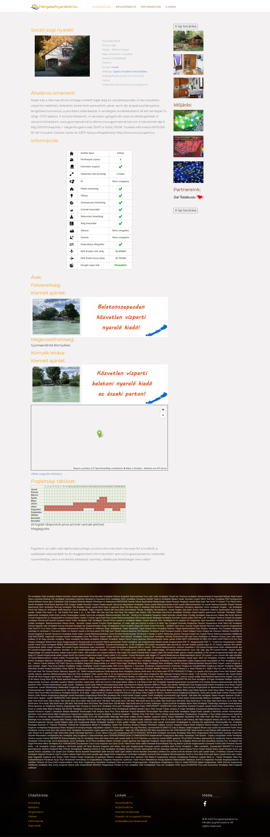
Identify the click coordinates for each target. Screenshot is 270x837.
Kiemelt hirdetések (127, 811)
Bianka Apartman (144, 685)
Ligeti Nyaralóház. (209, 620)
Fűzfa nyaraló (97, 674)
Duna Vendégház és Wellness (206, 637)
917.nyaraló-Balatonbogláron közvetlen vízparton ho (97, 650)
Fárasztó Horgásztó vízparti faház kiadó (189, 602)
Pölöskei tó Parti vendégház (126, 765)
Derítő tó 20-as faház (195, 754)
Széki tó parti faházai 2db (187, 720)
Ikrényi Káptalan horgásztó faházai (152, 717)
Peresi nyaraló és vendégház (123, 620)
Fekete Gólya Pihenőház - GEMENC (159, 626)
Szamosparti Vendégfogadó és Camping (182, 722)
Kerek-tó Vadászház (175, 607)
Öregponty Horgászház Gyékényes (118, 760)
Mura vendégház (166, 663)
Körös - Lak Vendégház (39, 746)
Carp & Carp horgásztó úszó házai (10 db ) (107, 744)
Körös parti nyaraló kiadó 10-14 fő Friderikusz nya (130, 738)
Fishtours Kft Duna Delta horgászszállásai (55, 762)
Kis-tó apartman (47, 733)
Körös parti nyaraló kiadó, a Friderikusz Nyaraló (213, 752)
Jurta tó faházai (178, 728)
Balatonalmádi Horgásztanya (162, 735)
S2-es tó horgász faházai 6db (135, 690)
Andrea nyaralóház (43, 752)
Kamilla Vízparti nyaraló (137, 695)
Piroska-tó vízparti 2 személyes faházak (52, 711)
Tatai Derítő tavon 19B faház (61, 703)
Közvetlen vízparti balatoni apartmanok (200, 612)
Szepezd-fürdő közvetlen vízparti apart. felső (184, 658)
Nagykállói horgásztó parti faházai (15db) (51, 757)
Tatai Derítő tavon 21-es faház (225, 701)
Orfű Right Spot (107, 631)
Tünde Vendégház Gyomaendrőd (162, 695)
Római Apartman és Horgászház (42, 706)
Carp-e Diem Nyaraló (153, 709)
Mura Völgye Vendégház (148, 663)
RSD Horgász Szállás (73, 604)
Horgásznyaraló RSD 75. (179, 642)
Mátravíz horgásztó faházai (119, 757)
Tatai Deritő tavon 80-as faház (148, 701)
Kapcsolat (34, 825)
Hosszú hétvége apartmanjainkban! (170, 714)
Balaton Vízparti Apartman (147, 620)
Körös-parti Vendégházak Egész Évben (129, 706)
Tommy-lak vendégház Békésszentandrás (104, 615)
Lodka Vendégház (161, 596)
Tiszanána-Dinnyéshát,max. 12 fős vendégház (125, 645)
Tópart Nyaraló (145, 628)
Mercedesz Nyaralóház (185, 735)
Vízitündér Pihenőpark (226, 612)
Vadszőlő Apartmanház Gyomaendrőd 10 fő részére (189, 682)
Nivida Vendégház (234, 735)
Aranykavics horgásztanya (86, 695)
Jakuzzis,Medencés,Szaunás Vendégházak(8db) (68, 717)
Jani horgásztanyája (146, 642)
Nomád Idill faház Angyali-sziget (41, 677)
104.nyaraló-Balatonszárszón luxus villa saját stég (188, 650)
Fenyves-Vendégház (103, 714)
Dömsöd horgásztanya (232, 762)
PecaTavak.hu (124, 802)
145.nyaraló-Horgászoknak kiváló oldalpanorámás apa (219, 647)
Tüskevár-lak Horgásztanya (80, 725)
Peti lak (156, 749)
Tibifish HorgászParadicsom (93, 671)
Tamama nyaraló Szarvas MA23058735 (45, 738)
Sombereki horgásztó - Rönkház (126, 714)
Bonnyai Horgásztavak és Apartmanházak (206, 687)
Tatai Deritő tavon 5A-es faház (73, 701)
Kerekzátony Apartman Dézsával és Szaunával (85, 599)
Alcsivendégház (162, 744)
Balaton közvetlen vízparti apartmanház (73, 596)
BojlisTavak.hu (124, 807)
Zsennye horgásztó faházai (178, 725)
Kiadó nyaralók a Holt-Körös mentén (213, 711)
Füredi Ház (33, 610)
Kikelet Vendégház (216, 685)
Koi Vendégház (145, 615)
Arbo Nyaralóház (209, 741)
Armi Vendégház (105, 706)
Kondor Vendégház (156, 677)
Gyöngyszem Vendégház (135, 679)
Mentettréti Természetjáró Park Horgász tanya (90, 711)
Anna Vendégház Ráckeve (163, 628)
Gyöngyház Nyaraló (145, 599)
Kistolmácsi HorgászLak (182, 666)
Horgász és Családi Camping (225, 725)
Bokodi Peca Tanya (54, 642)
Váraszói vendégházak (179, 757)
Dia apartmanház (208, 722)
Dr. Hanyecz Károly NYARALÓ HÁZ (106, 677)
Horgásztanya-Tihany (57, 728)
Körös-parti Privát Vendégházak (115, 709)
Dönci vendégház (113, 599)
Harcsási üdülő (113, 752)
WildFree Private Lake (162, 685)
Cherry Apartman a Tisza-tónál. (131, 666)
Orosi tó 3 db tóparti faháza (116, 682)
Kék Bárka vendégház (90, 639)
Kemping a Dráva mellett (148, 698)
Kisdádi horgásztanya (97, 669)
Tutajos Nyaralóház (130, 628)
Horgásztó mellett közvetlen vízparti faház (170, 615)
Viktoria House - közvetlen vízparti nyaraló (80, 623)
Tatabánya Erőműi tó (92, 749)
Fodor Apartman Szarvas (77, 698)
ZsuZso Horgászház (201, 610)
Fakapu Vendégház (84, 666)
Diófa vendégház (48, 596)
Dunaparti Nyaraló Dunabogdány (69, 637)
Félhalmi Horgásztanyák (102, 687)
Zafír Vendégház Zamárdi (99, 620)
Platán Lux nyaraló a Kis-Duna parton (203, 671)
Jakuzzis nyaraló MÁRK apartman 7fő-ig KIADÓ (172, 738)
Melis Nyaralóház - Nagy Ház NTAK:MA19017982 (130, 730)
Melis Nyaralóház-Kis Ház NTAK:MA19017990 (171, 730)
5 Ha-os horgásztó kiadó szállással (137, 720)
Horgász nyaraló (136, 722)
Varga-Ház (139, 626)
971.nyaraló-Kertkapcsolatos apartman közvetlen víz (51, 650)
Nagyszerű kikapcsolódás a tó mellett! (100, 663)
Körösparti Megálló (153, 669)
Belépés (33, 807)
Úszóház (204, 674)
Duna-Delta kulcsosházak (126, 610)
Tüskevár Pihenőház (59, 725)
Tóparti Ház (117, 725)
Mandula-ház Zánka (121, 687)
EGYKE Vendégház (74, 709)
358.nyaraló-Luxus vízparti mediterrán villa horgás (106, 653)
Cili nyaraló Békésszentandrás (215, 604)
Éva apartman (82, 744)
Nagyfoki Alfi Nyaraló (157, 690)
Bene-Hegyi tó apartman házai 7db (113, 607)
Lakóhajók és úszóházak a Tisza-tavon (44, 631)
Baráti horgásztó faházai (201, 725)
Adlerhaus (49, 661)
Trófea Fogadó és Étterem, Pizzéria (157, 693)
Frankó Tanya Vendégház (46, 645)
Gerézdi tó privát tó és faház (152, 623)
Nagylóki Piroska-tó (46, 754)
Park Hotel (201, 717)
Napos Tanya (182, 687)
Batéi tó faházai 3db (57, 709)
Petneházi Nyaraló (234, 744)
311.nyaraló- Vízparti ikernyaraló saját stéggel (137, 655)
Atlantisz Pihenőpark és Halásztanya (101, 602)
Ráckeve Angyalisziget (66, 706)
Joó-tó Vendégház (78, 741)
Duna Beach (230, 685)
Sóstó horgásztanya (119, 754)
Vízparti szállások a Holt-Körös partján (66, 746)
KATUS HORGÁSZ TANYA (141, 733)
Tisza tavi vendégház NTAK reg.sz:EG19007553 (177, 765)
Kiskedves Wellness (221, 631)
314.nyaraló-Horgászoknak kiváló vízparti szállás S (96, 655)
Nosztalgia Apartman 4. (113, 698)
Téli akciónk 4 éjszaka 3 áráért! (150, 634)
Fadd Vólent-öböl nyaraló (64, 733)
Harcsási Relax (211, 663)
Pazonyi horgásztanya (181, 693)
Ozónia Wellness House (38, 602)
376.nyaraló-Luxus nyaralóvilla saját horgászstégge (143, 650)
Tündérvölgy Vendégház (218, 703)
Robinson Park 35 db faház (164, 720)
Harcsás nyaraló (53, 722)
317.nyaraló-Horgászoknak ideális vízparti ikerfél (53, 655)
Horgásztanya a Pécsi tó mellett (175, 762)
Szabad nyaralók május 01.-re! (203, 645)
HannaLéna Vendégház (62, 634)
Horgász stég (91, 728)
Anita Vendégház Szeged (186, 711)
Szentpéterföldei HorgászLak (205, 666)
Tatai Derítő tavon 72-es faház (199, 701)
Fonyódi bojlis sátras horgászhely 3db (147, 674)
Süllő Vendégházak (147, 765)
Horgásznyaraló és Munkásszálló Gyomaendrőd (82, 642)
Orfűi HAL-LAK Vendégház (205, 618)
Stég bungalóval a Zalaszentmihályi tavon (91, 735)
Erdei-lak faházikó (185, 752)
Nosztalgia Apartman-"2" (39, 725)
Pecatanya (49, 760)
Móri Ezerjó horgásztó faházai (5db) (64, 765)
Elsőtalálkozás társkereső (131, 821)
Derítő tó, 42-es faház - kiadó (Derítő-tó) (88, 693)
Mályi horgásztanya (62, 714)
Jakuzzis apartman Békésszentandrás (51, 674)
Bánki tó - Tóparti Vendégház (220, 757)
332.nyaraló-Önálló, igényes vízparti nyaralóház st (184, 653)
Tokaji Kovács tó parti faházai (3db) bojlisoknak (211, 730)
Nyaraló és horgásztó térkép (133, 816)
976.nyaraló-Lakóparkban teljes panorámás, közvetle (167, 645)
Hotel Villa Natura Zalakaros (217, 717)
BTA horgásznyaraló (144, 618)
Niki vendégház (205, 695)
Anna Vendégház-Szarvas (130, 671)
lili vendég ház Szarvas (223, 738)
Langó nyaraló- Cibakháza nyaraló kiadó (79, 685)
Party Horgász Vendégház (207, 628)
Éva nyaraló (171, 752)
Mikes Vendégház (50, 744)
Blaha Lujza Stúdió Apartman (195, 690)
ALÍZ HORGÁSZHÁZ (67, 744)
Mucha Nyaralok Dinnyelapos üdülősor (150, 752)
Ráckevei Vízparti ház (226, 618)
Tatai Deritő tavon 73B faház (123, 701)
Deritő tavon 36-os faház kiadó (154, 671)
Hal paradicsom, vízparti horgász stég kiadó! (173, 610)
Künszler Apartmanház (143, 749)
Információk (151, 6)
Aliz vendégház (235, 722)
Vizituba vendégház (145, 610)
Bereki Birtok (161, 607)
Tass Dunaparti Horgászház (230, 628)
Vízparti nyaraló (91, 607)
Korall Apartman (235, 703)
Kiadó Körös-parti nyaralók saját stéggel (93, 754)
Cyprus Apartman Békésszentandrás (147, 639)
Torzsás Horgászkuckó (38, 618)
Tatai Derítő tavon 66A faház (173, 701)
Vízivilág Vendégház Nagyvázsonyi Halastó (206, 615)
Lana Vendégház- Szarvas (176, 677)
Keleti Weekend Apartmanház (213, 677)
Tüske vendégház (73, 639)
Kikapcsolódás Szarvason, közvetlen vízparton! (48, 682)
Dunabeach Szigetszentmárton (158, 666)
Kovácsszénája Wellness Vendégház (206, 698)
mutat (115, 67)
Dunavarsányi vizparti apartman (95, 730)
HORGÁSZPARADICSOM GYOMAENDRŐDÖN (129, 735)
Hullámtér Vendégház (109, 639)
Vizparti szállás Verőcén (110, 637)
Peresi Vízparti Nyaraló (203, 749)
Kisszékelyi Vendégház (106, 762)
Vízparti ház (174, 596)
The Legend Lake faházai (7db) (138, 612)
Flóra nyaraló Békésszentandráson (121, 618)
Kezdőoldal (101, 6)
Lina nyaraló (57, 752)
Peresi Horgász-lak (204, 631)
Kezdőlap (34, 802)
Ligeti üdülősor (126, 752)
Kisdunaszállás (222, 722)
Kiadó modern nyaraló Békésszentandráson (91, 634)
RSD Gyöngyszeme (233, 599)
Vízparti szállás (194, 677)
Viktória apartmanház (112, 642)
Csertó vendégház (212, 607)
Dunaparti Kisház (64, 620)
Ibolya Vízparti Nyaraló (222, 749)
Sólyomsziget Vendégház (154, 637)
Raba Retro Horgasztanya (198, 733)
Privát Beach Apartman (54, 604)
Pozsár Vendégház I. (184, 746)
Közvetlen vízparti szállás (183, 618)
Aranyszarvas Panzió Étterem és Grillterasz (86, 628)
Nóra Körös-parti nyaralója (220, 733)
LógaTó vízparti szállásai (65, 754)
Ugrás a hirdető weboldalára (130, 71)
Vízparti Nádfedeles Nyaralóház (181, 717)
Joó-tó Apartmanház (61, 741)
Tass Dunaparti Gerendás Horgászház (181, 623)
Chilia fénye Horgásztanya (84, 762)
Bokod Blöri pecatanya (107, 695)
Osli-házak (157, 612)
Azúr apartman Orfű (140, 757)
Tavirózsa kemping (131, 725)
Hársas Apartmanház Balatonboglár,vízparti (153, 602)
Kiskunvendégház (69, 738)
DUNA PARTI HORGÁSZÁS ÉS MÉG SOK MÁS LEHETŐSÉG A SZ (205, 639)
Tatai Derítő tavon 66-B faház (86, 703)
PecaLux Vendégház (143, 661)
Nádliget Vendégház (233, 679)
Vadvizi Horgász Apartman (223, 695)
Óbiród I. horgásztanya (135, 669)
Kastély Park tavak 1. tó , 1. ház (76, 612)
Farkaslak (151, 744)
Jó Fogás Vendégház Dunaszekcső (193, 709)
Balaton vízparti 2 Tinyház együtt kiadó (89, 618)
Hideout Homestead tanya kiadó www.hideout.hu (116, 685)
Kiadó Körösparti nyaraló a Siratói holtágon (178, 631)
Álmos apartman (137, 687)
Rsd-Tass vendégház (216, 599)
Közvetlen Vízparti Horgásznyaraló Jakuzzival (102, 604)
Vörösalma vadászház (194, 607)
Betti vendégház (160, 733)
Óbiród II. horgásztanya (78, 669)
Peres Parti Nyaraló (228, 671)
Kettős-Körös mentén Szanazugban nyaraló (67, 615)
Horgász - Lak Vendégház (231, 607)
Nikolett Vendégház (226, 666)
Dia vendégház (158, 658)
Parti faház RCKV (109, 661)
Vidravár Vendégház (82, 677)
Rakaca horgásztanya (50, 695)
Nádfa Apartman (65, 610)
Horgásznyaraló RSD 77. (201, 642)
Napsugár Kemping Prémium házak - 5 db (182, 674)
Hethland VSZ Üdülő (56, 663)
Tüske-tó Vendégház (163, 599)
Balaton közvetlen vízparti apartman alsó (123, 741)
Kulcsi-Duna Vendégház (172, 612)
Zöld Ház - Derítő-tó (130, 615)
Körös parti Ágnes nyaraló (215, 754)
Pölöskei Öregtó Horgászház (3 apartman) (88, 757)
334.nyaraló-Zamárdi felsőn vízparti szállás (145, 653)
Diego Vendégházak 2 (111, 626)
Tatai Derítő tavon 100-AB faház (112, 703)
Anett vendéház (128, 626)
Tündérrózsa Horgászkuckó (224, 642)
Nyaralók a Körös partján (118, 722)
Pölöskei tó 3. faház (169, 669)
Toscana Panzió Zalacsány (57, 671)
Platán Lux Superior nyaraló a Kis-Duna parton (81, 631)
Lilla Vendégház (58, 599)
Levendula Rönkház (42, 599)
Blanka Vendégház (98, 722)
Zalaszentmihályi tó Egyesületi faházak (213, 596)
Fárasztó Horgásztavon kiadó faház (213, 623)
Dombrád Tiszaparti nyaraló (200, 706)
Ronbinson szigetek (198, 757)
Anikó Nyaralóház (180, 706)
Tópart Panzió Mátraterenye (145, 760)
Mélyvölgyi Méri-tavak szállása (123, 717)
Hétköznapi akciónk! (172, 634)
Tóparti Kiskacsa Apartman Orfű (128, 631)
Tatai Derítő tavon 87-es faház (139, 703)
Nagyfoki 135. (75, 671)
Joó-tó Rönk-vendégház (96, 741)
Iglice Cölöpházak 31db (59, 602)
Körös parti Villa (53, 730)
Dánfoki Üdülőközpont (181, 685)
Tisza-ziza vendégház (74, 663)
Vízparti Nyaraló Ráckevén (204, 626)
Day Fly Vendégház (85, 738)
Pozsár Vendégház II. (64, 677)
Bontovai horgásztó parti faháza (107, 746)
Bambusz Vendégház (151, 631)
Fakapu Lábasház (223, 645)
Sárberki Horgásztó (50, 749)
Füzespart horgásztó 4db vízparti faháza (225, 674)
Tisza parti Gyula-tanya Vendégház (213, 765)
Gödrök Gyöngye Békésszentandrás (189, 663)
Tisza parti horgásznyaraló (132, 746)
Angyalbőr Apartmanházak (132, 596)
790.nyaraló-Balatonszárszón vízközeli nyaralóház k (174, 647)
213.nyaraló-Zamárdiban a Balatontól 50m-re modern (129, 647)
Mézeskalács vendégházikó (47, 735)
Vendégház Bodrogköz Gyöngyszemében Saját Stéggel (77, 661)
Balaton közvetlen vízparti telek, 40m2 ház (86, 682)
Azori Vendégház (46, 607)
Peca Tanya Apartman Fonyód (123, 711)
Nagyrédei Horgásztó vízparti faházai (157, 741)
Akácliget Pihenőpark (87, 720)
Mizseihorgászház (178, 754)
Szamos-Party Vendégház (70, 730)
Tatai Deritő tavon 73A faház (99, 701)
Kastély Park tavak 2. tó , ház (49, 612)
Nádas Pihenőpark (227, 690)
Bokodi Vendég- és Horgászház (135, 677)
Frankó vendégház (130, 642)
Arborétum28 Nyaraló (47, 620)
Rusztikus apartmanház (203, 738)
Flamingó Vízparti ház (190, 634)
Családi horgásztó (193, 728)
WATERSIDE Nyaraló (126, 602)
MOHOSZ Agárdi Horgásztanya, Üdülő (206, 762)
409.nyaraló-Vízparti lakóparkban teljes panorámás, (84, 647)
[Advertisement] (188, 274)
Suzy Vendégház (108, 749)
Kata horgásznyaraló (199, 685)
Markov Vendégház (114, 690)
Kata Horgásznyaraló (116, 669)
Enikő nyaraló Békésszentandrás (187, 604)
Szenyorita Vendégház (177, 733)
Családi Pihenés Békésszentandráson (216, 634)
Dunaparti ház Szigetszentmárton (88, 626)
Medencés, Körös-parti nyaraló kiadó (206, 693)
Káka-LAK (71, 674)
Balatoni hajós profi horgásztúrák (75, 722)
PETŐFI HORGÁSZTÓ (178, 671)
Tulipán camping (170, 709)
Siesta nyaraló (169, 639)
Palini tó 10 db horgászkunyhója (117, 674)
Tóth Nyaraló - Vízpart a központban (211, 735)
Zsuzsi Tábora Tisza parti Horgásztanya (113, 733)
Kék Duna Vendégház (197, 679)
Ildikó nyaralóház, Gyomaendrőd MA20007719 (214, 746)
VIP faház (88, 746)
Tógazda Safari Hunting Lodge (64, 720)
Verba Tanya (213, 690)
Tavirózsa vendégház (188, 596)
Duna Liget (148, 596)
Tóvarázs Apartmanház (52, 685)
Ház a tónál (122, 695)
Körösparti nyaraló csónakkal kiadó (159, 746)
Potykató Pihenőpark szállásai (153, 725)
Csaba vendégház (59, 628)
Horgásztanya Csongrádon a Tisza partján (203, 714)
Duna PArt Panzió (92, 637)
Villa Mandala (79, 607)
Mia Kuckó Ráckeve (233, 615)
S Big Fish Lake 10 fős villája (224, 669)
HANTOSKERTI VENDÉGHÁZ (159, 706)
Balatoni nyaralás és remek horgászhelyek (89, 679)
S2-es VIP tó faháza (116, 679)
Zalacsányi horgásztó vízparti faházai (176, 749)
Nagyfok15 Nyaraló (43, 634)
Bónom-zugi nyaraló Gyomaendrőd (215, 728)
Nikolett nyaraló (162, 642)
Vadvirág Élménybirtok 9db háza (179, 637)
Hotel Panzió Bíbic (42, 693)
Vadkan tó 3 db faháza (137, 682)
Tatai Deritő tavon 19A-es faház (47, 701)
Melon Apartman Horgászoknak (229, 626)
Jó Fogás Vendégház (216, 679)
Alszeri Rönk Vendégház (197, 703)
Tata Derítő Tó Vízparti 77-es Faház (221, 602)
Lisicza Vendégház (80, 610)
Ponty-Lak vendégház (182, 741)
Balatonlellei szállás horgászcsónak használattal (197, 661)
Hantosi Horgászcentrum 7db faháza (61, 690)
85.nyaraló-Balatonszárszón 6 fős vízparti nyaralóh (129, 658)
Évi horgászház (194, 620)
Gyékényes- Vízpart (160, 703)
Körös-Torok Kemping (92, 709)
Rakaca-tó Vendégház (48, 610)
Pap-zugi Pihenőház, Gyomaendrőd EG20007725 (151, 728)
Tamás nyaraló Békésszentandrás (158, 604)
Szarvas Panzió (130, 698)
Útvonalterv (120, 265)
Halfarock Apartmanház (220, 610)
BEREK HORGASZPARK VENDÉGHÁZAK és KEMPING (81, 645)
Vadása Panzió (125, 639)
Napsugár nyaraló (67, 695)
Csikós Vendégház (80, 620)
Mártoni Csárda (40, 663)
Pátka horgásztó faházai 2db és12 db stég (217, 720)
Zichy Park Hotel (147, 714)
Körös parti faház (101, 738)
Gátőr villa (96, 612)
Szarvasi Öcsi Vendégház (227, 741)
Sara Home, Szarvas (184, 626)
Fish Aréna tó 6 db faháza (131, 693)
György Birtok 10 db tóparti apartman (55, 679)
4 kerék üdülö (220, 744)
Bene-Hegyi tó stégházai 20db (142, 607)
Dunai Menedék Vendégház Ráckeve (105, 596)
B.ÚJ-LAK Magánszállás (99, 717)
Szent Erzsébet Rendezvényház (123, 634)
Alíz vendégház (66, 735)
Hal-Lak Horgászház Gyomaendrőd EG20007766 (167, 679)
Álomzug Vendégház (63, 607)
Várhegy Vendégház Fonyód (164, 661)
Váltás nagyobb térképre (46, 473)
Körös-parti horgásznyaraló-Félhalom (161, 687)
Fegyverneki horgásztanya (82, 714)
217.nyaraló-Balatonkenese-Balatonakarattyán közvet (179, 655)
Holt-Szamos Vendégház (60, 693)
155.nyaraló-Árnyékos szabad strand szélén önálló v (63, 653)
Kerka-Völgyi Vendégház (127, 663)
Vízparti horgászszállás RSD (105, 666)
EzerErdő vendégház (178, 703)
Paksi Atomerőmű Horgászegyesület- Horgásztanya (139, 762)
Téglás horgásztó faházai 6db (101, 610)
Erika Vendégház (84, 674)
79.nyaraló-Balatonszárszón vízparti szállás (46, 658)
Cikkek (171, 6)
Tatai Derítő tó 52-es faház (39, 628)
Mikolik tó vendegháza (102, 725)
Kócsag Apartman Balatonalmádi (172, 760)
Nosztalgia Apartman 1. (85, 733)
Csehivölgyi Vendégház (137, 754)
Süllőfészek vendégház (38, 765)
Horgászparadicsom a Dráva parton (174, 698)
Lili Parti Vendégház (226, 661)
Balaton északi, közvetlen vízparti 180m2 (189, 599)
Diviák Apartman (112, 671)
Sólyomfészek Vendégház (132, 637)
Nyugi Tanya (59, 760)
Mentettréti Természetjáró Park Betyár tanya (156, 711)
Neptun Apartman (95, 698)
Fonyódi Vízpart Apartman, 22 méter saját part (119, 623)
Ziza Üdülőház (69, 752)
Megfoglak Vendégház (162, 618)
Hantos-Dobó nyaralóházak (223, 706)
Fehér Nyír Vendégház (157, 682)
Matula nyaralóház (175, 690)
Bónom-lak (197, 741)
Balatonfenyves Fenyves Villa (221, 709)
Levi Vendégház (211, 658)
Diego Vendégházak (113, 628)
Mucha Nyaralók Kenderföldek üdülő (91, 752)
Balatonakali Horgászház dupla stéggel (75, 687)
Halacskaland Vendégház (133, 604)
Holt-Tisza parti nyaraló (154, 722)
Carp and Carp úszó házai (112, 612)
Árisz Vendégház (165, 620)
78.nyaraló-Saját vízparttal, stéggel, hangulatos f (86, 658)
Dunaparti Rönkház (77, 602)
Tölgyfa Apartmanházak (185, 628)
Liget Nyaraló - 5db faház (187, 695)
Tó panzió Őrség (112, 693)
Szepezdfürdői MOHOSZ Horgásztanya (97, 765)
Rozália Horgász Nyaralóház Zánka (53, 669)
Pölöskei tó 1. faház (203, 669)
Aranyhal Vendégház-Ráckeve (229, 620)
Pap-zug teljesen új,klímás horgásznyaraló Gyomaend (192, 744)
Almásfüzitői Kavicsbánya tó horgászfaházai (84, 760)
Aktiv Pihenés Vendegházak (71, 749)
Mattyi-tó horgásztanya (159, 757)
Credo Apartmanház (45, 714)
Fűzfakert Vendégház (227, 658)
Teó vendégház (34, 596)
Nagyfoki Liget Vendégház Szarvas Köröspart (54, 626)
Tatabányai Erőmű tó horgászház (200, 760)
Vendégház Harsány (125, 749)
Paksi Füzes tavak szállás (136, 744)
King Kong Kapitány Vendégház (62, 666)
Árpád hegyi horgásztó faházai (109, 720)
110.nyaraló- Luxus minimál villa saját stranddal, (222, 655)
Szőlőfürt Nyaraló (136, 709)
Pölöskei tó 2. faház (186, 669)
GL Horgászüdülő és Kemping (60, 618)
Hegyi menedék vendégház (53, 639)
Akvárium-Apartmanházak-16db (224, 682)
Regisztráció (126, 6)
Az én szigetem (180, 620)
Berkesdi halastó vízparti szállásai (91, 690)
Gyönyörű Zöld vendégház (159, 754)
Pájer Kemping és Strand (87, 706)
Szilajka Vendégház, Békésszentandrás (45, 623)
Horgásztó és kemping (76, 728)
